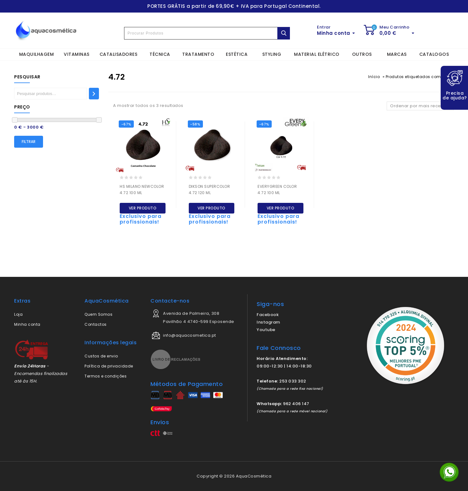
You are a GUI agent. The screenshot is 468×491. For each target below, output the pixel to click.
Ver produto (143, 208)
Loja (18, 314)
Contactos (95, 324)
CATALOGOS (434, 54)
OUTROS (362, 54)
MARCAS (397, 54)
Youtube (266, 330)
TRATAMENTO (198, 54)
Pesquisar (27, 77)
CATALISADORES (119, 54)
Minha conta (27, 324)
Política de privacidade (108, 366)
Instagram (268, 322)
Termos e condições (105, 376)
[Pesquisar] (94, 93)
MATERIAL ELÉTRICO (317, 54)
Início (374, 76)
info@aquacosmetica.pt (189, 335)
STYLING (271, 54)
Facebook (268, 315)
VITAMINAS (77, 54)
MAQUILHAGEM (36, 54)
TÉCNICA (160, 54)
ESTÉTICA (237, 54)
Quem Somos (98, 314)
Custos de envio (101, 356)
